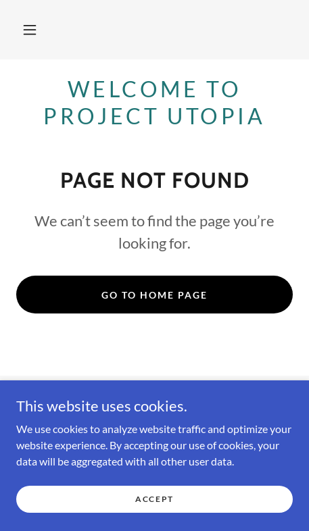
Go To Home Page (154, 295)
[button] (29, 29)
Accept (154, 499)
